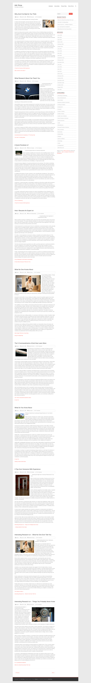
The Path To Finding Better (20, 137)
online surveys (66, 150)
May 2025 (60, 53)
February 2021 (60, 75)
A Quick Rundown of (21, 145)
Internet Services (32, 346)
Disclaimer (51, 6)
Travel (30, 81)
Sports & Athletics (61, 138)
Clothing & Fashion (61, 104)
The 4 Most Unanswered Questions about (23, 397)
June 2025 (60, 50)
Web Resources (31, 16)
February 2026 (60, 44)
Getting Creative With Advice (20, 461)
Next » (53, 672)
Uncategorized (60, 145)
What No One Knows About (24, 269)
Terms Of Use (71, 6)
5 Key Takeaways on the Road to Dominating (23, 259)
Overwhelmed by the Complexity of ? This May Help (25, 135)
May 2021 (60, 69)
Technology (60, 140)
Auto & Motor (60, 100)
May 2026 (60, 37)
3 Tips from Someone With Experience (22, 68)
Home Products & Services (63, 118)
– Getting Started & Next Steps (21, 527)
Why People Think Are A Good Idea (21, 333)
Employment (60, 106)
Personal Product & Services (63, 127)
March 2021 (60, 73)
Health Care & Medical (62, 115)
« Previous (17, 672)
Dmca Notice (56, 6)
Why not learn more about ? (20, 70)
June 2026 (60, 35)
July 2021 (59, 64)
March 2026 (60, 41)
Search (71, 13)
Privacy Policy (64, 6)
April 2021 (60, 71)
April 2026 (60, 39)
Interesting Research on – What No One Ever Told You (33, 535)
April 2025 (60, 55)
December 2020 (61, 80)
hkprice (17, 16)
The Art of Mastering (19, 200)
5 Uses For (17, 399)
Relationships (60, 134)
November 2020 (61, 82)
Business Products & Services (64, 102)
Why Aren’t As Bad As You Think (25, 14)
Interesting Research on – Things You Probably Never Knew (26, 524)
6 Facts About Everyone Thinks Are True (22, 261)
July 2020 (59, 89)
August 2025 (60, 46)
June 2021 (60, 66)
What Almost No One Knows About (64, 29)
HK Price (18, 5)
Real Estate (31, 272)
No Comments (39, 16)
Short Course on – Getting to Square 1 (65, 24)
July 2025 (59, 48)
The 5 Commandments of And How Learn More (30, 343)
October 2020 (60, 84)
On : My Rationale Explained (20, 662)
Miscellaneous (60, 125)
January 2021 (60, 78)
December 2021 (61, 62)
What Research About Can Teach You (27, 78)
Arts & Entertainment (32, 213)
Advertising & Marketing (62, 95)
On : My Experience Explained (64, 26)
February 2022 (60, 60)
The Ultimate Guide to (19, 591)
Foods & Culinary (61, 111)
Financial (59, 109)
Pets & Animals (31, 472)
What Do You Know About (23, 407)
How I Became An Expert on (24, 210)
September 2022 (61, 57)
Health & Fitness (32, 537)
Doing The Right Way (19, 335)
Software (59, 136)
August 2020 (60, 87)
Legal (59, 122)
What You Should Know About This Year (22, 664)
